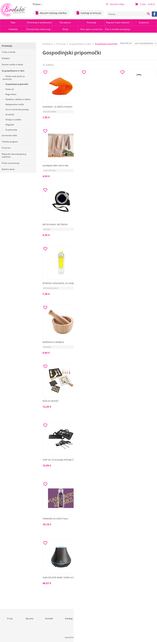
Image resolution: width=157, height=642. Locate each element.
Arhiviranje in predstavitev (39, 22)
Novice (88, 618)
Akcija (65, 29)
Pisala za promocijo (10, 163)
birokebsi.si (48, 43)
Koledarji (6, 58)
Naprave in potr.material (117, 22)
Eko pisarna (65, 22)
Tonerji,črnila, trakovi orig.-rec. (39, 29)
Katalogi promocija (89, 13)
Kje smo (29, 618)
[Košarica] (145, 4)
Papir (13, 22)
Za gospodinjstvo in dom (13, 70)
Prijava (37, 4)
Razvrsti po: (126, 43)
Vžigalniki (9, 124)
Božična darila (8, 169)
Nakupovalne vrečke (14, 104)
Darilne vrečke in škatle (12, 64)
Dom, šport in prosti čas (91, 29)
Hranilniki (9, 114)
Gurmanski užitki (9, 135)
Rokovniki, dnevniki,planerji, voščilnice (14, 155)
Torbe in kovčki (8, 52)
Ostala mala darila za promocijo (14, 77)
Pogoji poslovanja (108, 618)
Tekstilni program (10, 141)
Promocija (91, 22)
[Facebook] (154, 14)
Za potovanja (11, 129)
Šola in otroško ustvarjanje (117, 29)
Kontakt (49, 618)
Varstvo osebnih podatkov (128, 620)
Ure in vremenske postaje (17, 109)
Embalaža (13, 29)
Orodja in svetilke (13, 119)
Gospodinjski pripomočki (16, 84)
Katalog (68, 618)
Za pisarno (144, 22)
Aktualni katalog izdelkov (51, 13)
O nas (10, 618)
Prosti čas (6, 147)
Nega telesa (10, 94)
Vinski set (9, 89)
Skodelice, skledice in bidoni (18, 99)
